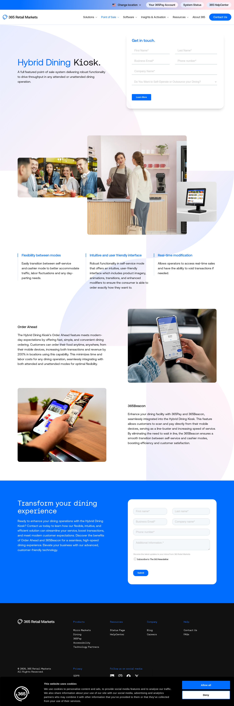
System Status (192, 4)
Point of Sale (110, 17)
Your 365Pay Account (162, 4)
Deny (206, 679)
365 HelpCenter (219, 4)
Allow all (206, 670)
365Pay (77, 638)
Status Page (117, 630)
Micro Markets (82, 630)
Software (130, 17)
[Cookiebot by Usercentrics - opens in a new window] (21, 699)
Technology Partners (86, 647)
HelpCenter (117, 634)
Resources (181, 17)
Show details (176, 699)
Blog (150, 630)
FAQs (186, 634)
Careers (152, 634)
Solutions (90, 17)
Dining (77, 634)
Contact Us (220, 17)
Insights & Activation (155, 17)
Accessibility (81, 642)
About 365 (199, 17)
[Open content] (126, 4)
